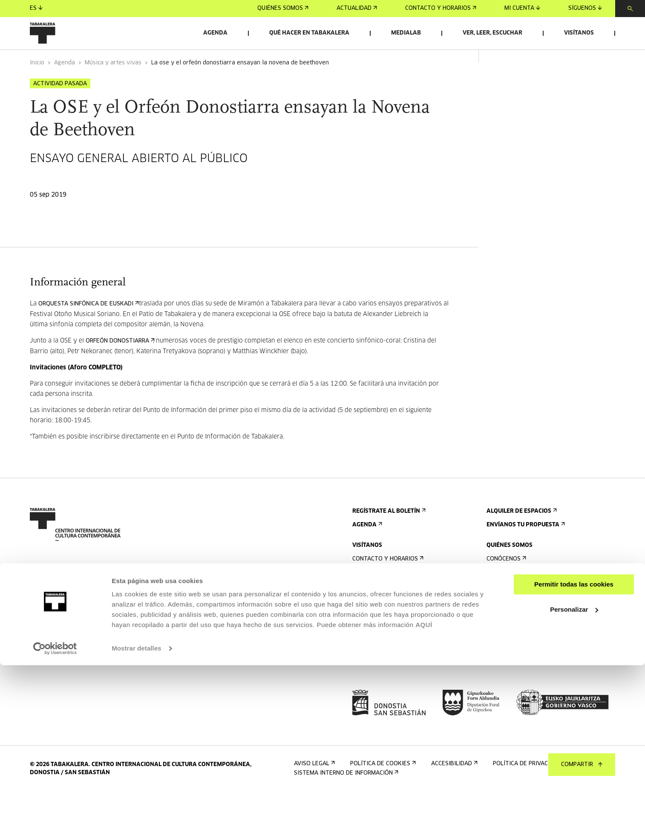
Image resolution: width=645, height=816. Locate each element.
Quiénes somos (282, 8)
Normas (366, 649)
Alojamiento (374, 621)
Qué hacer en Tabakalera (309, 33)
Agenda (215, 33)
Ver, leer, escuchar (492, 33)
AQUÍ (423, 775)
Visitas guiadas (377, 608)
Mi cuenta (522, 8)
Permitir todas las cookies (573, 735)
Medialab (406, 33)
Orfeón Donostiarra (119, 363)
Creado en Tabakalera (523, 621)
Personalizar (574, 760)
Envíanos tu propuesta (525, 546)
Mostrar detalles (136, 799)
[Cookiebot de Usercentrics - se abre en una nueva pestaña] (55, 799)
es (36, 8)
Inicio (37, 84)
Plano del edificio (381, 662)
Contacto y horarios (440, 8)
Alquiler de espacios (521, 533)
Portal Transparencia (524, 683)
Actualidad (357, 8)
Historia (501, 608)
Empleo (500, 656)
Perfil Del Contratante (525, 669)
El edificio (504, 594)
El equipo (503, 635)
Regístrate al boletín (388, 533)
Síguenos (585, 8)
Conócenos (505, 581)
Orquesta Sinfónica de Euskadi (87, 325)
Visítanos (579, 33)
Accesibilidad (374, 635)
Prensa (365, 683)
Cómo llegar (373, 594)
